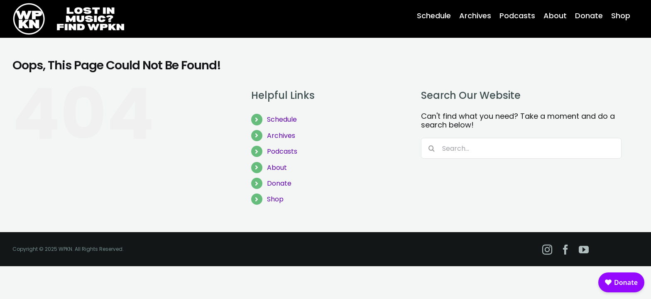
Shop (275, 199)
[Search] (431, 148)
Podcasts (282, 151)
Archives (281, 135)
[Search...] (521, 148)
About (277, 167)
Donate (279, 183)
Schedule (282, 119)
